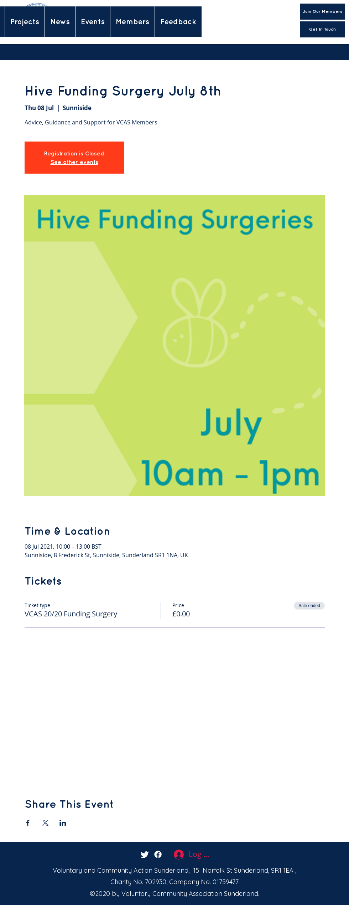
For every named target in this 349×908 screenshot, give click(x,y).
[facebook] (158, 854)
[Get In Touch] (322, 29)
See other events (74, 162)
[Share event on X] (45, 823)
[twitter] (145, 854)
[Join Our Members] (322, 12)
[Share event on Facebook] (28, 823)
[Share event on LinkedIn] (62, 823)
